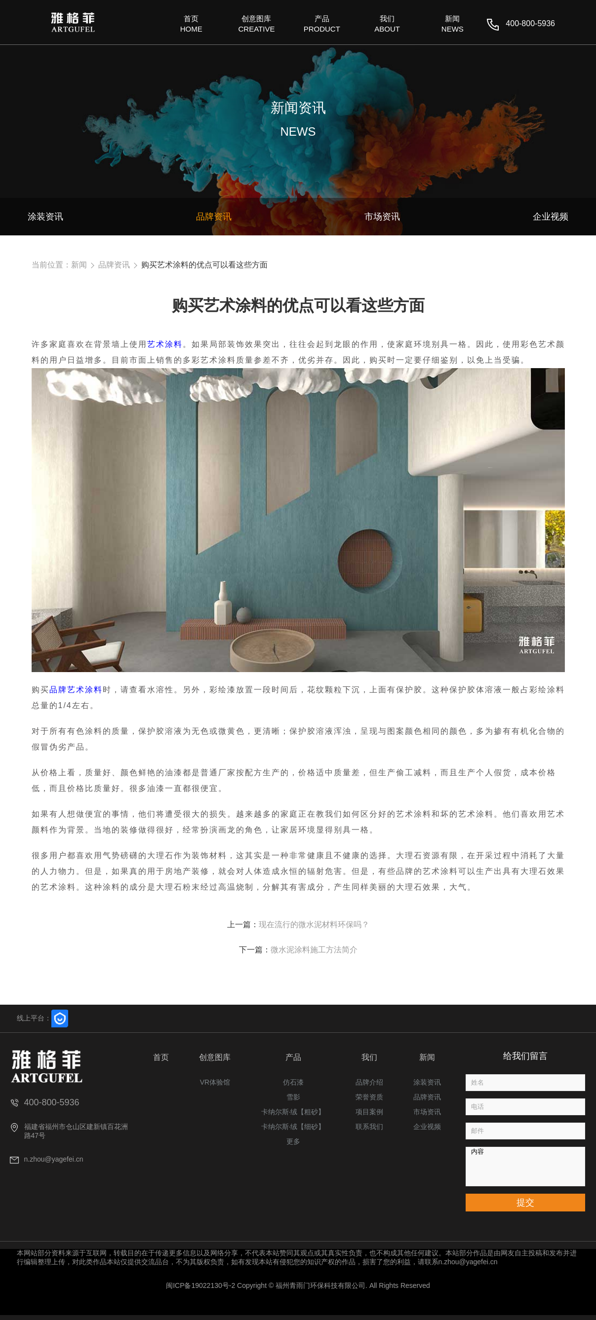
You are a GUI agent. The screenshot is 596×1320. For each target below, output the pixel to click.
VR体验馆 (215, 1082)
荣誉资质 (369, 1097)
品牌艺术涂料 (76, 689)
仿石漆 (293, 1082)
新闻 (79, 265)
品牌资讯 (114, 265)
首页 (161, 1057)
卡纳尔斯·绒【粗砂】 (293, 1112)
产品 (293, 1057)
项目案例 (369, 1112)
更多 (293, 1141)
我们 (369, 1057)
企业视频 (427, 1127)
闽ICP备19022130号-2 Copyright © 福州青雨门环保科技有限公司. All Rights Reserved (298, 1285)
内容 (525, 1166)
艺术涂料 (165, 344)
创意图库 (215, 1057)
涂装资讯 (427, 1082)
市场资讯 (427, 1112)
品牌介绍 (369, 1082)
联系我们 (369, 1127)
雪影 (293, 1097)
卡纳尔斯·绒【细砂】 (293, 1127)
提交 (525, 1202)
